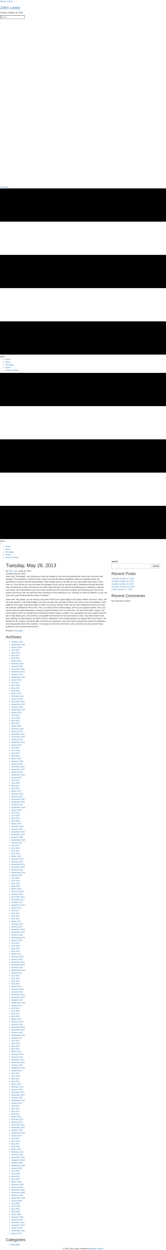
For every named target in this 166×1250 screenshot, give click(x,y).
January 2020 (17, 829)
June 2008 (15, 1206)
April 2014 (15, 1016)
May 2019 (15, 851)
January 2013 (17, 1057)
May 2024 (15, 688)
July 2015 (15, 975)
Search (115, 561)
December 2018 (18, 864)
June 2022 (15, 750)
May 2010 (15, 1144)
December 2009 (18, 1157)
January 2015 (17, 992)
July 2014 (15, 1008)
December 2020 (18, 799)
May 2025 (15, 655)
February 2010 (17, 1152)
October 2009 (17, 1163)
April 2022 (15, 756)
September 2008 (18, 1198)
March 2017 (16, 921)
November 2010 (18, 1127)
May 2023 (15, 720)
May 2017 (15, 916)
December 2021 (18, 767)
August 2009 (16, 1168)
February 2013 (17, 1054)
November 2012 (18, 1062)
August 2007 (16, 1233)
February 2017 (17, 924)
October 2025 (17, 642)
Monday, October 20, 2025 (123, 581)
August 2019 (16, 843)
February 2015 (17, 989)
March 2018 (16, 889)
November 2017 (18, 900)
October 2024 (17, 674)
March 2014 (16, 1019)
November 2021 (18, 769)
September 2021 (18, 775)
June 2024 (15, 685)
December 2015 (18, 962)
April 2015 (15, 984)
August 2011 (16, 1103)
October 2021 (17, 772)
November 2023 (18, 704)
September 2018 (18, 872)
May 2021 (15, 786)
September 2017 (18, 905)
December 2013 (18, 1027)
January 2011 (17, 1122)
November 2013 (18, 1030)
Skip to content (6, 1)
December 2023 (18, 701)
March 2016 (16, 954)
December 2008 (18, 1190)
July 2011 (15, 1106)
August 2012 (16, 1070)
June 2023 (15, 718)
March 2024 (16, 693)
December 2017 (18, 897)
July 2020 (15, 813)
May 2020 (15, 818)
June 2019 (15, 848)
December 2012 (18, 1060)
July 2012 (15, 1073)
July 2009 (15, 1171)
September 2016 (18, 938)
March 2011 (16, 1117)
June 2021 (15, 783)
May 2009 (15, 1176)
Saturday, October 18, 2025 (123, 587)
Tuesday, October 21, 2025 (123, 578)
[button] (4, 187)
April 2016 (15, 951)
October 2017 (17, 902)
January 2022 (17, 764)
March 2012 (16, 1084)
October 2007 (17, 1228)
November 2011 (18, 1095)
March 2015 (16, 986)
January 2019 (17, 862)
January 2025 (17, 666)
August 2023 (16, 712)
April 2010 (15, 1146)
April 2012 (15, 1081)
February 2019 (17, 859)
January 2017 (17, 927)
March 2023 (16, 726)
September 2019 (18, 840)
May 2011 (15, 1111)
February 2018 (17, 891)
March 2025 (16, 661)
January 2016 (17, 959)
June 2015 (15, 978)
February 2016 (17, 957)
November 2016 (18, 932)
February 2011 (17, 1119)
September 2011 (18, 1100)
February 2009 (17, 1184)
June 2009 (15, 1174)
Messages (18, 631)
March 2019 (16, 856)
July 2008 (15, 1203)
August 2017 (16, 908)
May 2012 (15, 1079)
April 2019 (15, 853)
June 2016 (15, 946)
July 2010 (15, 1138)
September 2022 (18, 742)
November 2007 (18, 1225)
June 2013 (15, 1043)
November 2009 (18, 1160)
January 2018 (17, 894)
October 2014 (17, 1000)
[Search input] (12, 17)
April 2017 (15, 919)
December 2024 (18, 669)
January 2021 (17, 796)
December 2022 (18, 734)
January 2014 (17, 1024)
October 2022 (17, 739)
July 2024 (15, 682)
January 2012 (17, 1089)
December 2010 (18, 1125)
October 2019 (17, 837)
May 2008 (15, 1209)
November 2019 (18, 834)
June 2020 (15, 815)
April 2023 (15, 723)
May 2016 (15, 948)
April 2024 (15, 691)
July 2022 (15, 748)
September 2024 (18, 677)
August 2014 (16, 1005)
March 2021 (16, 791)
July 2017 (15, 910)
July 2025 (15, 650)
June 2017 (15, 913)
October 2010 (17, 1130)
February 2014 (17, 1022)
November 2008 (18, 1193)
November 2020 (18, 802)
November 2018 (18, 867)
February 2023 (17, 729)
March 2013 (16, 1051)
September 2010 (18, 1133)
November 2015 (18, 965)
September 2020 (18, 807)
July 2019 (15, 845)
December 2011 (18, 1092)
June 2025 (15, 653)
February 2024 (17, 696)
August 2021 (16, 777)
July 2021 (15, 780)
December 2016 (18, 929)
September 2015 (18, 970)
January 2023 (17, 731)
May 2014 (15, 1013)
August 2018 (16, 875)
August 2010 (16, 1136)
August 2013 (16, 1038)
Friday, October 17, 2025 (122, 589)
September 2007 (18, 1231)
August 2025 (16, 647)
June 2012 (15, 1076)
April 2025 (15, 658)
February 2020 (17, 826)
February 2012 (17, 1087)
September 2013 (18, 1035)
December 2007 (18, 1222)
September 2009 (18, 1165)
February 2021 (17, 794)
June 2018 (15, 881)
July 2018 (15, 878)
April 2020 (15, 821)
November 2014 (18, 997)
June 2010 (15, 1141)
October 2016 (17, 935)
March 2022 (16, 758)
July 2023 (15, 715)
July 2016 (15, 943)
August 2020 (16, 810)
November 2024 (18, 672)
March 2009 (16, 1182)
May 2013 (15, 1046)
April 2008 (15, 1212)
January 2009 (17, 1187)
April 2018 (15, 886)
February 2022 (17, 761)
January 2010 (17, 1155)
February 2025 (17, 664)
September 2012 (18, 1068)
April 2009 (15, 1179)
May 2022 (15, 753)
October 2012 (17, 1065)
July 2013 (15, 1041)
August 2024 (16, 680)
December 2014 (18, 994)
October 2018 (17, 870)
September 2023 (18, 710)
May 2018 (15, 883)
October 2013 (17, 1032)
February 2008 (17, 1217)
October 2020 (17, 805)
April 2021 (15, 788)
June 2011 (15, 1108)
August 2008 (16, 1201)
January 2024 (17, 699)
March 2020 (16, 824)
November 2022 (18, 737)
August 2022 (16, 745)
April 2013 (15, 1049)
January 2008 (17, 1220)
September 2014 (18, 1003)
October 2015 (17, 967)
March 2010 (16, 1149)
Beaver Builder (97, 1249)
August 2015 (16, 973)
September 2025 (18, 645)
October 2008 (17, 1195)
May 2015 (15, 981)
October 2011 (17, 1098)
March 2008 (16, 1214)
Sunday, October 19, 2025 (122, 584)
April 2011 (15, 1114)
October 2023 (17, 707)
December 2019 (18, 832)
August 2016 (16, 940)
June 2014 (15, 1011)
